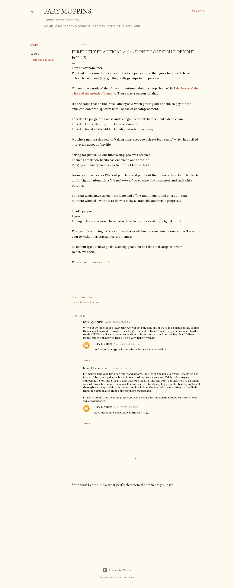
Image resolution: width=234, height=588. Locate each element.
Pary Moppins (67, 11)
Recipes (98, 26)
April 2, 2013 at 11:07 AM (117, 322)
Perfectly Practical (42, 59)
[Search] (198, 11)
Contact (113, 26)
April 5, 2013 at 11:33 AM (114, 368)
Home (48, 26)
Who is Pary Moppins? (72, 26)
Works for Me (102, 262)
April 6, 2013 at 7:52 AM (126, 407)
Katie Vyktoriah (93, 322)
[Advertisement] (136, 523)
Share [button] (34, 44)
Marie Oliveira (92, 368)
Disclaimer (131, 26)
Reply (86, 360)
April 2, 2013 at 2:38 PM (126, 343)
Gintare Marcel (127, 577)
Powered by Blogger (117, 570)
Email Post (87, 297)
